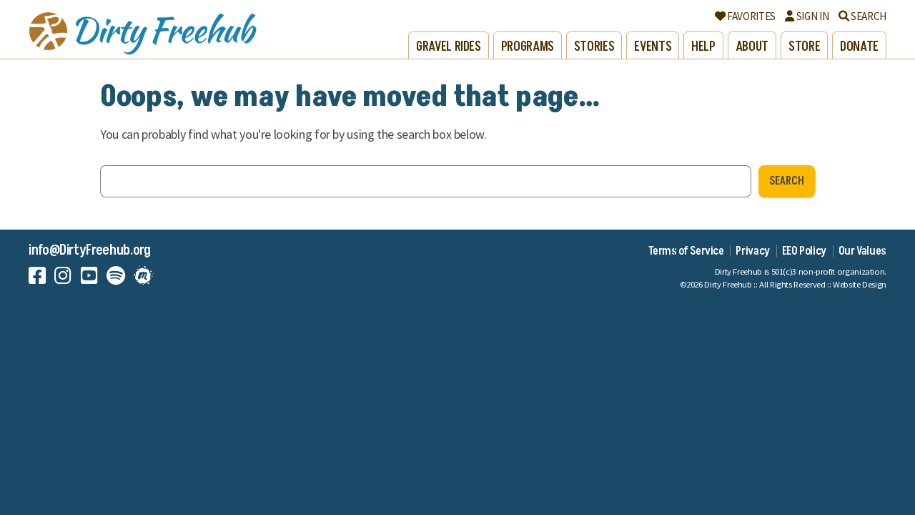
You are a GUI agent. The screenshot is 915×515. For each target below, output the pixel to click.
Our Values (862, 251)
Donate (859, 47)
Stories (594, 47)
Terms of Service (686, 251)
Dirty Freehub (727, 284)
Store (804, 47)
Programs (527, 47)
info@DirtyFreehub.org (89, 250)
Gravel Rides (448, 47)
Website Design (859, 284)
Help (703, 47)
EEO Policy (804, 251)
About (752, 47)
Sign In (807, 16)
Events (652, 47)
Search (862, 16)
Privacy (752, 251)
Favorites (745, 16)
